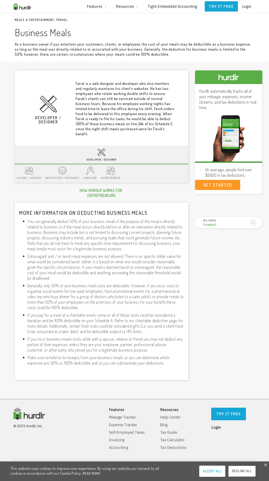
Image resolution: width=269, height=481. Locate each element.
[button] (97, 6)
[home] (22, 6)
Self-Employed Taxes (127, 432)
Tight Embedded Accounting (172, 6)
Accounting (118, 447)
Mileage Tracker (122, 417)
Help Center (170, 417)
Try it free (221, 6)
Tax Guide (168, 432)
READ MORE (91, 473)
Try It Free (228, 413)
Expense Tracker (123, 425)
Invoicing (116, 440)
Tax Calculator (172, 440)
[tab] (101, 155)
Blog (163, 425)
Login (246, 6)
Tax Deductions (173, 447)
